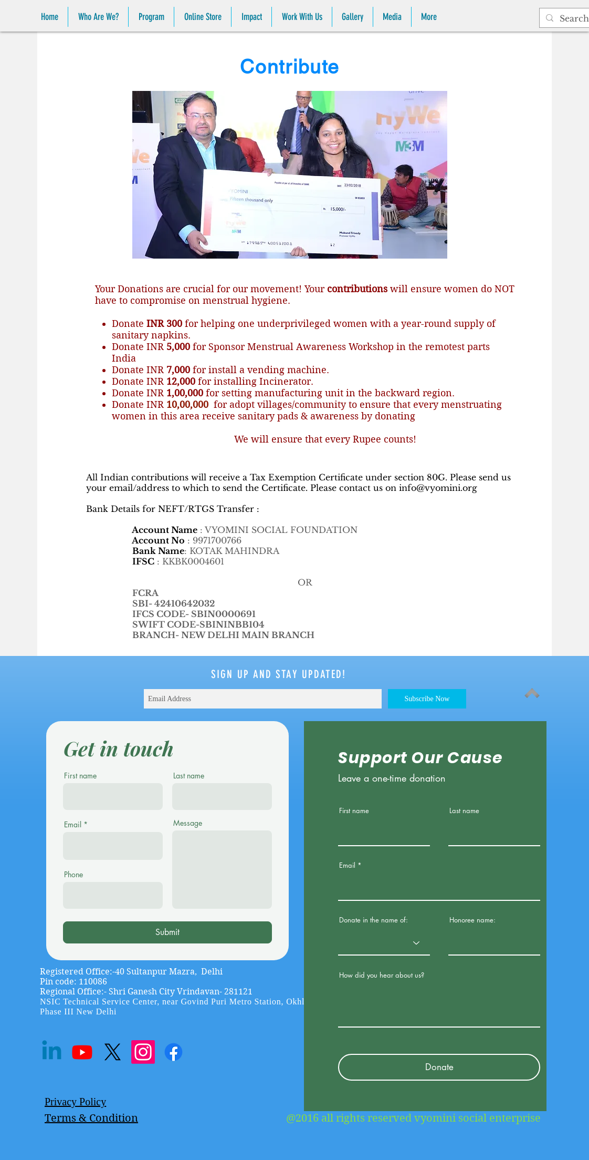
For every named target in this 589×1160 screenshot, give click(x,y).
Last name (188, 775)
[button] (98, 17)
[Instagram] (143, 1052)
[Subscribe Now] (427, 699)
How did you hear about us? (381, 975)
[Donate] (439, 1067)
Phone (73, 874)
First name (80, 775)
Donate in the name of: (373, 920)
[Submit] (167, 932)
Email (72, 824)
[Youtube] (82, 1052)
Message (187, 823)
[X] (112, 1052)
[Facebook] (173, 1052)
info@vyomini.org (438, 488)
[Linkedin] (52, 1052)
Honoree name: (472, 920)
